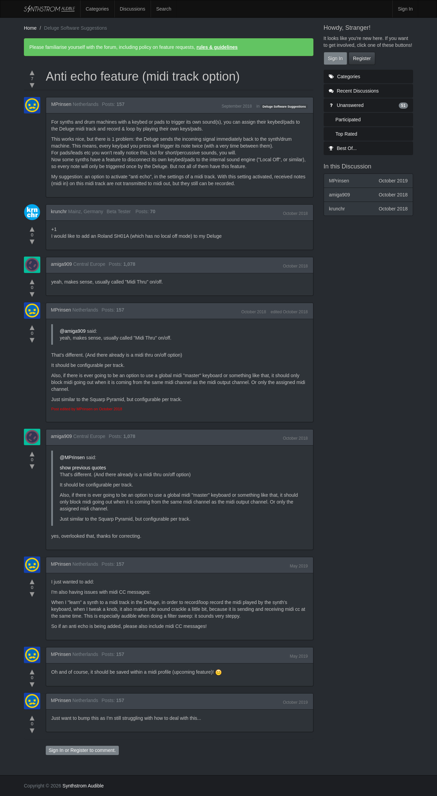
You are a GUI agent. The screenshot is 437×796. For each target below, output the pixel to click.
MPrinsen (61, 104)
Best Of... (343, 148)
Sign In (405, 9)
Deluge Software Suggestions (284, 106)
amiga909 (61, 264)
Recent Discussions (354, 91)
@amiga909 (73, 331)
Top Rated (346, 134)
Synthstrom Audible (49, 8)
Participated (348, 119)
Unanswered (368, 105)
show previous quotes (83, 467)
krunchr (59, 211)
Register (79, 750)
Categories (97, 9)
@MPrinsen (72, 457)
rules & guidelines (217, 47)
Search (163, 9)
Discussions (132, 9)
